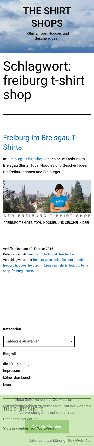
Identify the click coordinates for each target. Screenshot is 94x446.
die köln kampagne (18, 364)
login (7, 384)
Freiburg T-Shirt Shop (25, 159)
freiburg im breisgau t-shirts (48, 265)
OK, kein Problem (47, 426)
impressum (12, 370)
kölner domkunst (16, 377)
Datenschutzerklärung (47, 440)
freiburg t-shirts (23, 271)
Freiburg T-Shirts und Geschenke (50, 254)
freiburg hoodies (14, 265)
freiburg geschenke (46, 260)
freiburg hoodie (73, 260)
